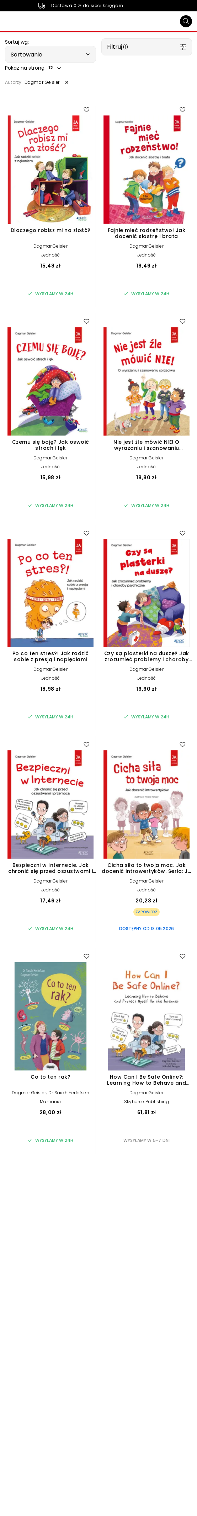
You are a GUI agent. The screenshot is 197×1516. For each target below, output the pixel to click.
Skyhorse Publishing (146, 1102)
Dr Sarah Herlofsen (68, 1093)
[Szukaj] (186, 21)
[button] (50, 54)
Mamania (50, 1102)
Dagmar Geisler (50, 246)
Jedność (50, 255)
